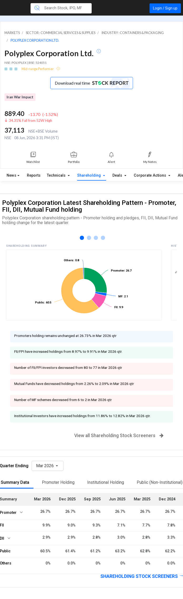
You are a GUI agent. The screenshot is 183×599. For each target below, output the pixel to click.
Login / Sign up (165, 8)
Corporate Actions (150, 175)
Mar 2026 (45, 465)
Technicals (57, 175)
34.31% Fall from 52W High (30, 120)
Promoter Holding (58, 482)
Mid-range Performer (38, 69)
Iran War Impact (20, 97)
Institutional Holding (105, 482)
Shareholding (89, 175)
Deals (117, 175)
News (11, 175)
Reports (34, 175)
